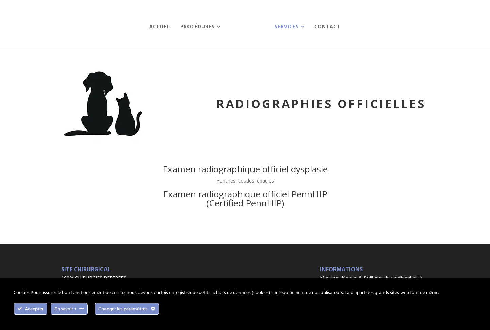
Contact (327, 27)
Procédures (197, 27)
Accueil (160, 27)
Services (287, 27)
